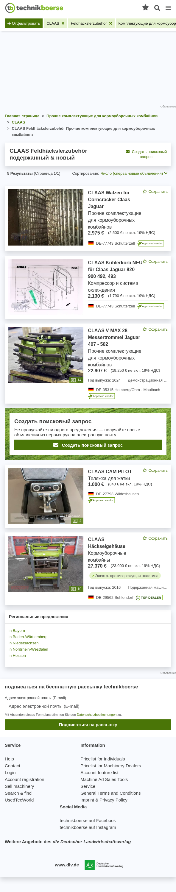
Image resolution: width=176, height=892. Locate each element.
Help (9, 758)
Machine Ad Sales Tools (104, 779)
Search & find (18, 793)
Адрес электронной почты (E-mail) (35, 698)
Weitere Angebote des (68, 841)
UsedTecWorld (19, 799)
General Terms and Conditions (110, 793)
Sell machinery (19, 786)
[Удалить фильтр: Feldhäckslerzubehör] (91, 23)
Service (87, 786)
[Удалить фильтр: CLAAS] (55, 23)
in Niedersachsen (23, 643)
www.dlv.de (67, 864)
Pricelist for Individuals (102, 758)
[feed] (88, 395)
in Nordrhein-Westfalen (28, 649)
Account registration (24, 779)
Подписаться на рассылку (88, 724)
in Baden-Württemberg (28, 637)
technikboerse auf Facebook (88, 820)
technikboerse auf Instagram (88, 827)
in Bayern (17, 630)
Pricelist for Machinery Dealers (110, 765)
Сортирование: (85, 173)
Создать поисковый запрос (146, 154)
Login (10, 772)
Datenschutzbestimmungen (96, 714)
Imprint (87, 799)
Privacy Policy (113, 799)
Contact (12, 765)
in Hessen (17, 655)
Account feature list (99, 772)
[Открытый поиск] (157, 8)
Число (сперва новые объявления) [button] (134, 173)
